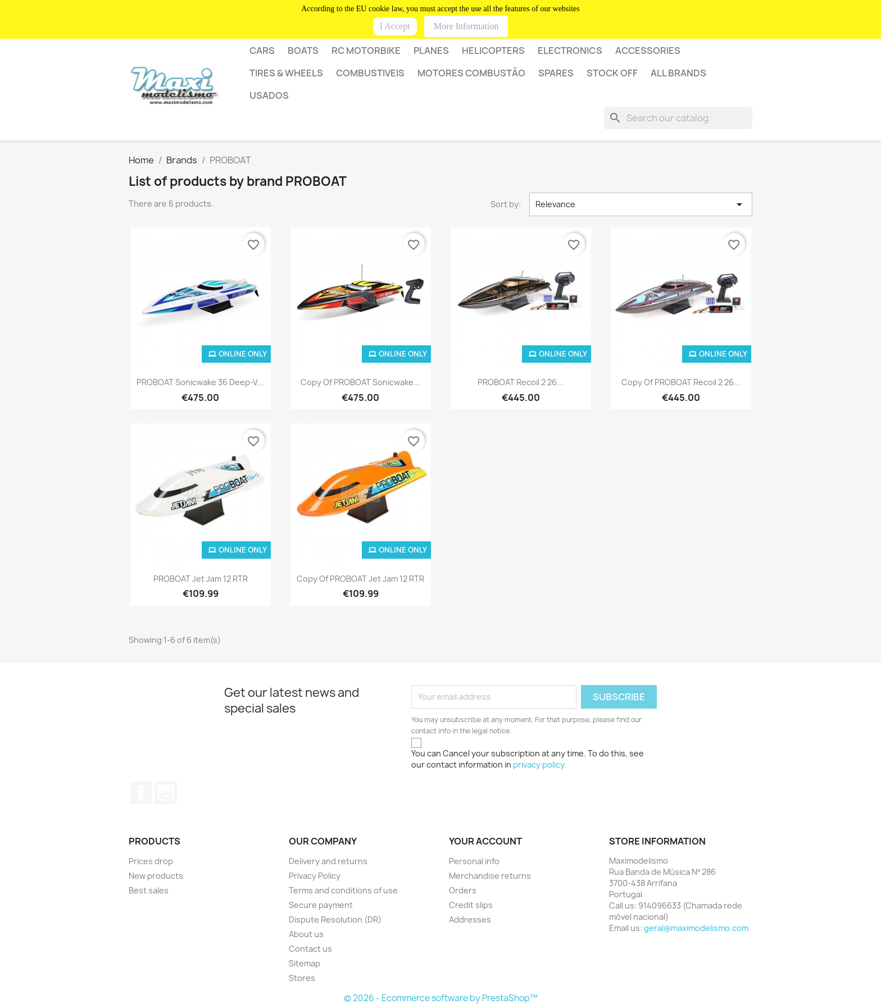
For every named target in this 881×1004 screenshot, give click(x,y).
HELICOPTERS (493, 50)
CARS (262, 50)
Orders (462, 890)
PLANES (431, 50)
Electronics (570, 50)
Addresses (470, 919)
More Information (466, 26)
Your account (485, 841)
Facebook (141, 793)
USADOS (269, 95)
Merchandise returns (490, 875)
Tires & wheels (286, 73)
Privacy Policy (314, 875)
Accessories (647, 50)
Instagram (166, 793)
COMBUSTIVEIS (370, 73)
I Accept (395, 26)
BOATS (303, 50)
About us (306, 934)
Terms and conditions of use (343, 890)
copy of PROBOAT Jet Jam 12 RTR (360, 578)
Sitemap (304, 963)
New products (156, 875)
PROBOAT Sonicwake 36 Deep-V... (200, 382)
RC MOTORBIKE (366, 50)
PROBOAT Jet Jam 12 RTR (200, 578)
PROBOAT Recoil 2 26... (521, 382)
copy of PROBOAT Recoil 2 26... (681, 382)
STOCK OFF (612, 73)
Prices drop (151, 861)
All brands (678, 73)
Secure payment (321, 905)
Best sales (149, 890)
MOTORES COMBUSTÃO (471, 73)
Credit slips (471, 905)
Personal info (474, 861)
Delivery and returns (328, 861)
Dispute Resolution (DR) (335, 919)
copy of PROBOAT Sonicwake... (360, 382)
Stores (302, 978)
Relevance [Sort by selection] (641, 204)
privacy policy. (539, 764)
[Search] (678, 118)
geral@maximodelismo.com (696, 928)
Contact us (310, 948)
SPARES (556, 73)
